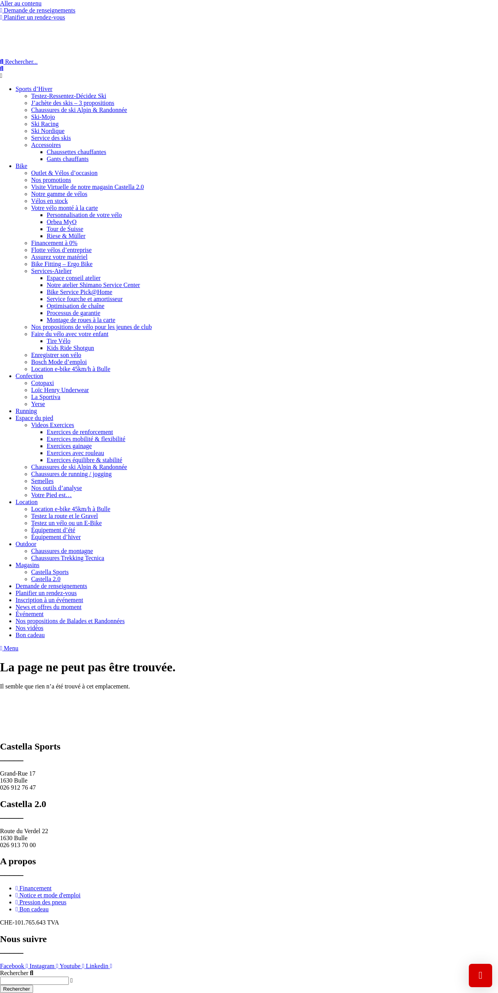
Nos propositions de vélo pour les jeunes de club (91, 327)
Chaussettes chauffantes (76, 152)
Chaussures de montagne (62, 551)
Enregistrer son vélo (56, 355)
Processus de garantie (73, 313)
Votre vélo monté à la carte (64, 208)
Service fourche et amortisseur (85, 299)
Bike (21, 166)
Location (27, 502)
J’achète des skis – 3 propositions (72, 103)
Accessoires (46, 145)
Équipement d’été (53, 530)
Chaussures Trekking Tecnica (67, 558)
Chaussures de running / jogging (71, 474)
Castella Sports (49, 572)
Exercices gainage (69, 446)
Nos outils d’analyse (56, 488)
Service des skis (51, 138)
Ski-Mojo (43, 117)
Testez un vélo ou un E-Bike (66, 523)
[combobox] (34, 981)
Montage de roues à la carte (81, 320)
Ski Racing (45, 124)
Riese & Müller (66, 236)
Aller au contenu (21, 3)
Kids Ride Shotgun (70, 348)
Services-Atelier (51, 271)
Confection (29, 376)
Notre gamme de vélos (59, 194)
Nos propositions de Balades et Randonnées (70, 621)
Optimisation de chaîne (75, 306)
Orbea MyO (62, 222)
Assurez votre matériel (59, 257)
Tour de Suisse (65, 229)
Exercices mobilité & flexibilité (86, 439)
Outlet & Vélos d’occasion (64, 173)
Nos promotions (51, 180)
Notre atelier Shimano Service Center (93, 285)
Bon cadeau (30, 635)
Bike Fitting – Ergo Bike (62, 264)
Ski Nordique (48, 131)
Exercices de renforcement (80, 432)
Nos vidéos (30, 628)
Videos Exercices (52, 425)
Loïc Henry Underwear (60, 390)
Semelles (42, 481)
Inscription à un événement (49, 600)
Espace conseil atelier (74, 278)
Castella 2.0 (46, 579)
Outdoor (26, 544)
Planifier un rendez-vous (46, 593)
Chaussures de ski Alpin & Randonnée (79, 110)
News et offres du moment (48, 607)
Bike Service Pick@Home (79, 292)
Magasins (27, 565)
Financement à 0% (54, 243)
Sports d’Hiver (34, 89)
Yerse (38, 404)
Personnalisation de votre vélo (84, 215)
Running (26, 411)
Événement (30, 614)
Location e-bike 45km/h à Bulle (70, 369)
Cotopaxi (42, 383)
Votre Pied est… (51, 495)
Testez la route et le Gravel (64, 516)
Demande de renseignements (51, 586)
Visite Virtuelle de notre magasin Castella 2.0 (87, 187)
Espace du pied (34, 418)
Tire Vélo (58, 341)
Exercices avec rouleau (75, 453)
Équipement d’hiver (56, 537)
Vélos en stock (49, 201)
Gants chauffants (68, 159)
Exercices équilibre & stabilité (84, 460)
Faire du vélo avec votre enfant (70, 334)
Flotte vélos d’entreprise (61, 250)
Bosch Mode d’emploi (59, 362)
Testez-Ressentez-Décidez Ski (68, 96)
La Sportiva (45, 397)
